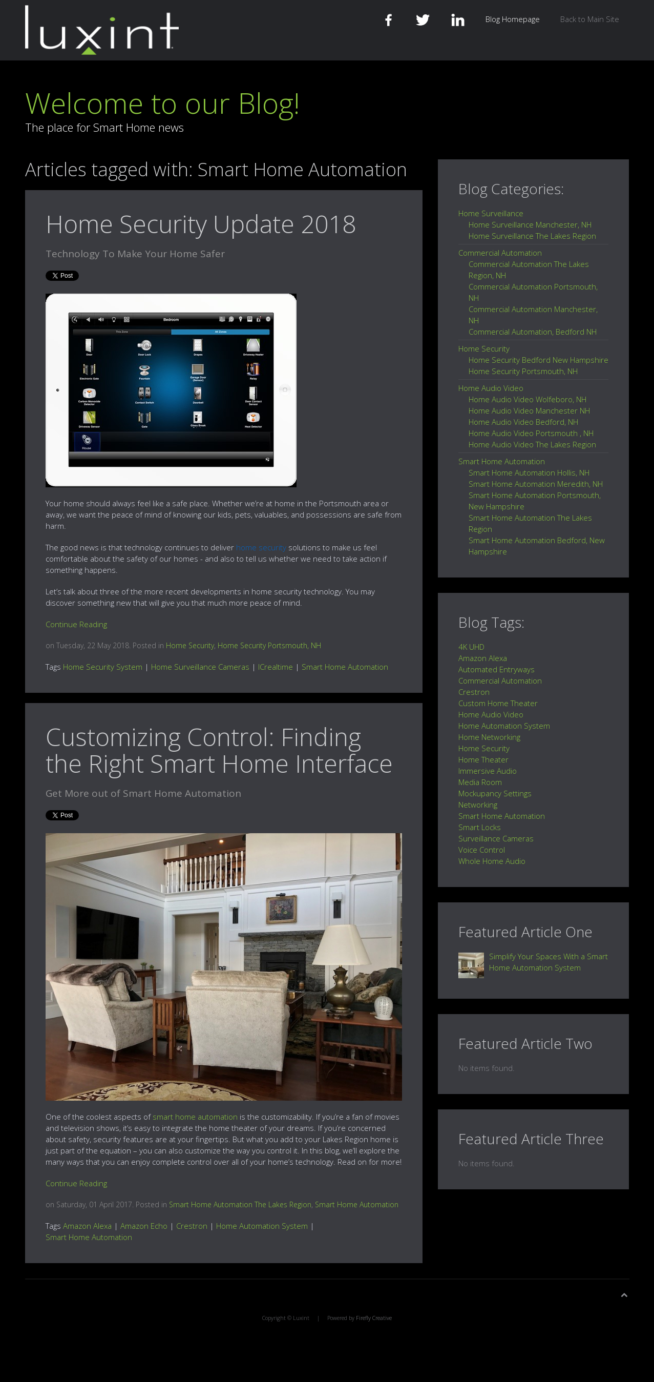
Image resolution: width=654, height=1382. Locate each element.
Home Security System (102, 667)
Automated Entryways (496, 669)
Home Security (190, 645)
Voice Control (481, 849)
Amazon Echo (143, 1226)
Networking (477, 804)
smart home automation (195, 1116)
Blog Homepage (513, 19)
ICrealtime (275, 667)
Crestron (191, 1226)
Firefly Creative (374, 1318)
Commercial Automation (500, 680)
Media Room (480, 782)
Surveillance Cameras (496, 838)
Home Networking (489, 737)
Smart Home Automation (345, 667)
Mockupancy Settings (495, 793)
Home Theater (483, 759)
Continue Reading (76, 624)
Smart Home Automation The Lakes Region (240, 1204)
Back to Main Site (589, 19)
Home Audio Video (490, 714)
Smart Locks (479, 827)
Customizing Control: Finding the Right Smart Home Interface (219, 750)
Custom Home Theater (498, 703)
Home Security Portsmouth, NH (269, 645)
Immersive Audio (487, 771)
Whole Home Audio (491, 861)
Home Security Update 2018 (201, 223)
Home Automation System (262, 1226)
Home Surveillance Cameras (200, 667)
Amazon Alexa (87, 1226)
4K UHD (471, 647)
